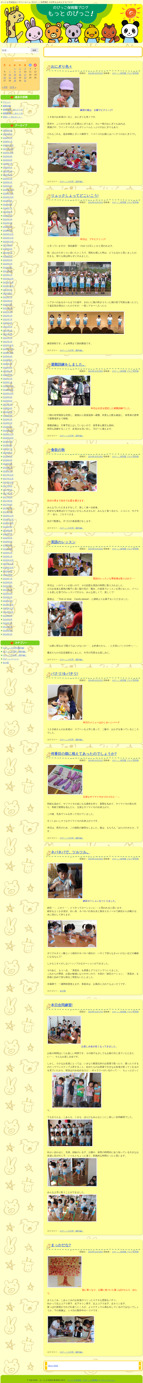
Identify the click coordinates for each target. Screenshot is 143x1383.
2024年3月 (7, 223)
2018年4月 (7, 460)
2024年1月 (7, 230)
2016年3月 (7, 549)
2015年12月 (8, 560)
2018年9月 (7, 442)
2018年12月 (8, 430)
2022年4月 (7, 308)
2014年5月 (7, 630)
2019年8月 (7, 401)
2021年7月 (7, 319)
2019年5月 (7, 412)
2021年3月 (7, 334)
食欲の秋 (58, 450)
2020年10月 (8, 353)
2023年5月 (7, 260)
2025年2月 (7, 182)
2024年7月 (7, 208)
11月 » (13, 87)
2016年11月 (8, 519)
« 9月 (5, 87)
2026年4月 (7, 130)
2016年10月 (8, 523)
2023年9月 (7, 245)
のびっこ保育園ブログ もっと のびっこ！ (71, 23)
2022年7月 (7, 297)
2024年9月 (7, 201)
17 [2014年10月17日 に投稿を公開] (25, 75)
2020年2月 (7, 379)
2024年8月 (7, 204)
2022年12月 (8, 279)
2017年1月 (7, 512)
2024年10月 (8, 197)
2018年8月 (7, 445)
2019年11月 (8, 390)
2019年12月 (8, 386)
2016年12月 (8, 516)
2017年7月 (7, 493)
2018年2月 (7, 467)
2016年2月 (7, 553)
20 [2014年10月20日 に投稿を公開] (5, 78)
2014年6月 (7, 627)
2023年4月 (7, 264)
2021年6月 (7, 323)
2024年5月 (7, 216)
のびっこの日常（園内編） (72, 350)
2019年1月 (7, 427)
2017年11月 (8, 479)
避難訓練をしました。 (68, 364)
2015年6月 (7, 582)
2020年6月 (7, 367)
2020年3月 (7, 375)
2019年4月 (7, 416)
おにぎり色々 (61, 66)
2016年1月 (7, 556)
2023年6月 (7, 256)
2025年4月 (7, 175)
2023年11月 (8, 238)
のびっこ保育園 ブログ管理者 (125, 73)
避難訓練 (7, 106)
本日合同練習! (62, 1005)
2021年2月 (7, 338)
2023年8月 (7, 249)
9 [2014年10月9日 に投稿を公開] (20, 72)
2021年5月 (7, 327)
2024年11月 (8, 193)
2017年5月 (7, 501)
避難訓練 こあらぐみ (13, 113)
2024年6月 (7, 212)
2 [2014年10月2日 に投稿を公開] (20, 69)
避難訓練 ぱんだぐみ (13, 109)
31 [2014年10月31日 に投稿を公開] (25, 81)
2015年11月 (8, 564)
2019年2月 (7, 423)
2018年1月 (7, 471)
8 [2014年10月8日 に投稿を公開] (14, 72)
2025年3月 (7, 179)
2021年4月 (7, 330)
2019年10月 (8, 393)
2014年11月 (8, 608)
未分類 (63, 991)
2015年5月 (7, 586)
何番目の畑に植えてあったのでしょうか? (84, 754)
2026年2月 (7, 138)
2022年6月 (7, 301)
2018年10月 (8, 438)
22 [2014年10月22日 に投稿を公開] (15, 78)
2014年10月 (8, 612)
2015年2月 (7, 597)
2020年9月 (7, 356)
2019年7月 (7, 404)
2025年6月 (7, 167)
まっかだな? (61, 1245)
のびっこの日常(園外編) (13, 648)
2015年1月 (7, 601)
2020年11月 (8, 349)
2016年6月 (7, 538)
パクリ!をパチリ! (64, 673)
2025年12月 (8, 145)
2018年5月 (7, 456)
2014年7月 (7, 623)
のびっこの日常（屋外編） (72, 181)
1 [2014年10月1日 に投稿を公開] (14, 69)
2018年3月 (7, 464)
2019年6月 (7, 408)
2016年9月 (7, 527)
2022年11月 (8, 282)
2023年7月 (7, 253)
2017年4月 (7, 505)
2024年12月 (8, 190)
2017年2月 (7, 508)
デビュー (7, 102)
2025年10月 (8, 153)
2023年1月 (7, 275)
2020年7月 (7, 364)
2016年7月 (7, 534)
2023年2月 (7, 271)
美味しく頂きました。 (13, 117)
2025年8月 (7, 160)
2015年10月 (8, 567)
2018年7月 (7, 449)
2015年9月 (7, 571)
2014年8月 (7, 619)
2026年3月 (7, 134)
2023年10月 (8, 241)
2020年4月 (7, 371)
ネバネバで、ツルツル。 (70, 852)
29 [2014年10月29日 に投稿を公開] (15, 81)
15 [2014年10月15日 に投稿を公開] (15, 75)
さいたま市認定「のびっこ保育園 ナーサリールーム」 (91, 1380)
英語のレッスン (63, 542)
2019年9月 (7, 397)
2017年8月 (7, 490)
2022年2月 (7, 316)
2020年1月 (7, 382)
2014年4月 (7, 634)
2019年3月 (7, 419)
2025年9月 (7, 156)
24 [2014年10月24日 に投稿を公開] (25, 78)
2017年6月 (7, 497)
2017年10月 (8, 482)
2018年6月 (7, 453)
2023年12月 (8, 234)
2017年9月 (7, 486)
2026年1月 (7, 141)
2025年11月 (8, 149)
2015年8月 (7, 575)
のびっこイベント (11, 659)
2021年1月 (7, 342)
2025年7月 (7, 164)
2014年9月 (7, 616)
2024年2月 (7, 227)
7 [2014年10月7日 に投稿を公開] (9, 72)
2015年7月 (7, 579)
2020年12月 (8, 345)
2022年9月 (7, 290)
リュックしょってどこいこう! (75, 195)
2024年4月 (7, 219)
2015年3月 (7, 593)
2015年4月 (7, 590)
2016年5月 (7, 542)
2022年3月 (7, 312)
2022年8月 (7, 293)
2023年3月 (7, 267)
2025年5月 (7, 171)
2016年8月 (7, 530)
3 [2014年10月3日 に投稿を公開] (25, 69)
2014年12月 (8, 605)
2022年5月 (7, 304)
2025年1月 (7, 186)
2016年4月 (7, 545)
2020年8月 (7, 360)
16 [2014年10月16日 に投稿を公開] (20, 75)
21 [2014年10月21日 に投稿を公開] (10, 78)
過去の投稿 (53, 1366)
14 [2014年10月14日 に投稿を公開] (10, 75)
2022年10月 (8, 286)
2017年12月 (8, 475)
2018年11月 (8, 434)
